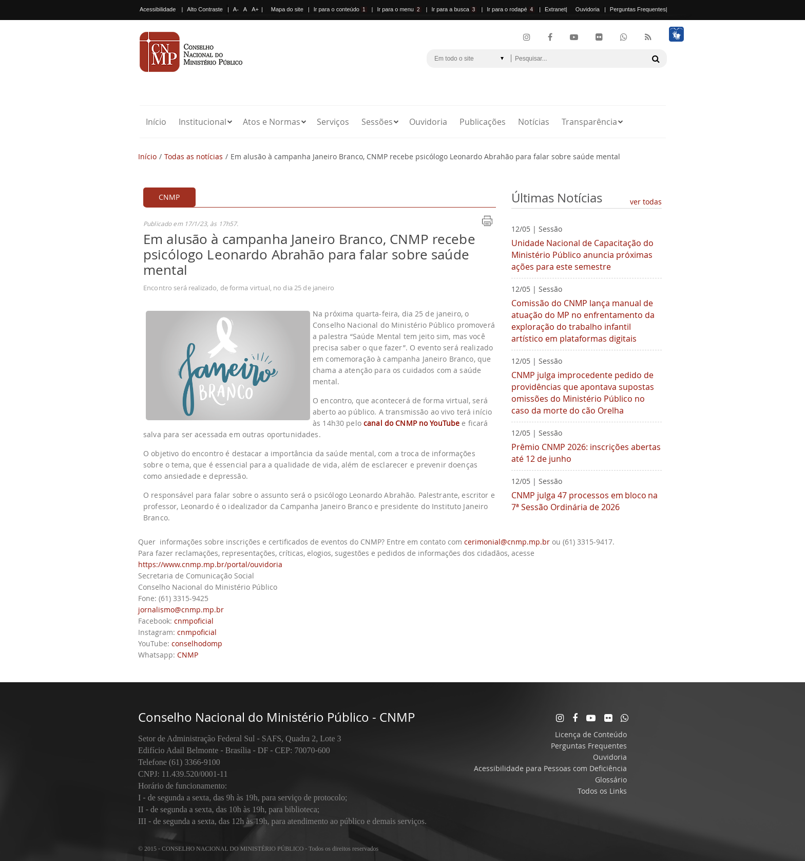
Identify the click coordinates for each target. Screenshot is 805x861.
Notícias (533, 121)
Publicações (482, 121)
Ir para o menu (399, 9)
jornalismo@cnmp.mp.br (181, 609)
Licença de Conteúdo (591, 734)
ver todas (646, 202)
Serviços (333, 121)
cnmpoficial (194, 621)
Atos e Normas (271, 121)
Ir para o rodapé (510, 9)
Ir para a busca (453, 9)
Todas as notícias (193, 156)
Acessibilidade (158, 9)
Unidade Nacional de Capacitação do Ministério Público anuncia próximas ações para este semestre (582, 254)
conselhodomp (196, 643)
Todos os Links (602, 791)
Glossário (611, 779)
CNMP (187, 655)
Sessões (377, 121)
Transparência (589, 121)
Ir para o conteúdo (340, 9)
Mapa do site (287, 9)
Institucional (202, 121)
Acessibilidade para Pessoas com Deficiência (550, 768)
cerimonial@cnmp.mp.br (507, 542)
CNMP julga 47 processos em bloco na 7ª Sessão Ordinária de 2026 (584, 501)
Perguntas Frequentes (638, 9)
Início (156, 121)
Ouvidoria (588, 9)
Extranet (555, 9)
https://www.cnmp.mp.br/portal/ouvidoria (210, 564)
